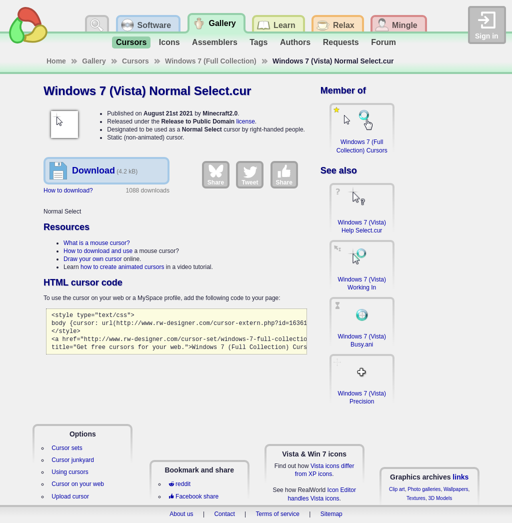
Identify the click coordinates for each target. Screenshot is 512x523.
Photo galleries (424, 489)
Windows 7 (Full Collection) (210, 61)
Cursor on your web (78, 484)
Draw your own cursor (93, 259)
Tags (259, 42)
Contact (224, 514)
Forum (383, 42)
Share (216, 174)
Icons (169, 42)
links (460, 477)
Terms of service (278, 514)
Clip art (397, 489)
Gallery (94, 61)
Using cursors (70, 472)
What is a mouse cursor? (97, 243)
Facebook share (193, 496)
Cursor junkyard (73, 460)
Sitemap (331, 514)
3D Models (440, 498)
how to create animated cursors (122, 267)
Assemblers (215, 42)
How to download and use (98, 251)
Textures (416, 498)
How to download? (68, 190)
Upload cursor (70, 496)
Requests (341, 42)
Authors (295, 42)
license (245, 121)
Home (56, 61)
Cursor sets (67, 448)
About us (181, 514)
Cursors (131, 42)
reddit (179, 484)
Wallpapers (456, 489)
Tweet (250, 174)
